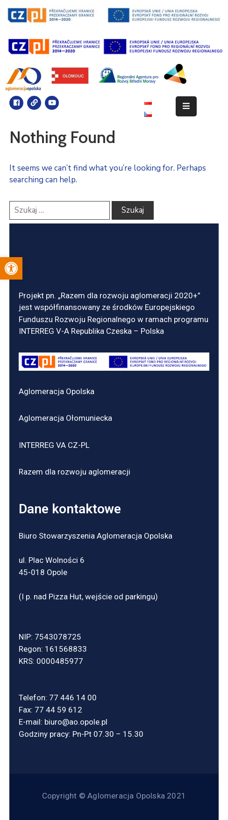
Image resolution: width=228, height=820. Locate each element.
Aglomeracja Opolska (56, 391)
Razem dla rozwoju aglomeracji (74, 471)
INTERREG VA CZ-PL (54, 445)
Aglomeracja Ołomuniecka (65, 418)
